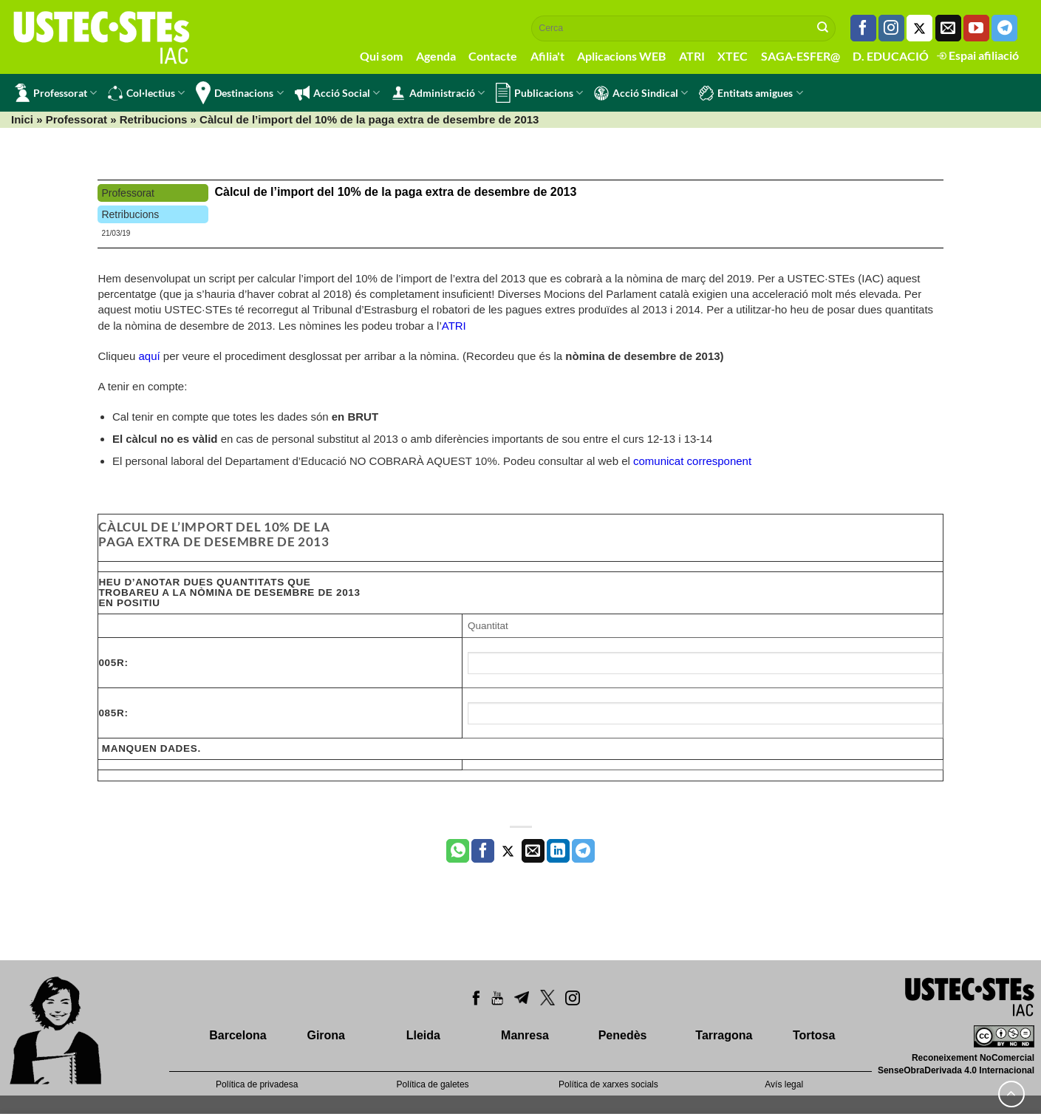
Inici (22, 119)
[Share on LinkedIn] (558, 851)
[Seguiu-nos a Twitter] (919, 28)
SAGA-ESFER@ (800, 56)
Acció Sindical (641, 93)
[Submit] (823, 28)
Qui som (381, 56)
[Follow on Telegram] (1004, 28)
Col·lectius (146, 93)
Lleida (423, 1035)
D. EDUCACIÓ (891, 56)
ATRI (692, 56)
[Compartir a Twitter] (507, 851)
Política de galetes (433, 1084)
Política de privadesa (257, 1084)
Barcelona (237, 1035)
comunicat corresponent (692, 461)
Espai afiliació (978, 55)
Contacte (492, 56)
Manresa (525, 1035)
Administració (438, 93)
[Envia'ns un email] (948, 28)
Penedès (622, 1035)
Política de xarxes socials (608, 1084)
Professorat (56, 93)
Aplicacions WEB (621, 56)
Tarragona (723, 1035)
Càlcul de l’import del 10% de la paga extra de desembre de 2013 (395, 192)
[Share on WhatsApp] (457, 851)
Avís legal (784, 1084)
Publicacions (539, 93)
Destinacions (239, 92)
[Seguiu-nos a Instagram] (891, 28)
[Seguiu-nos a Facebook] (863, 28)
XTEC (732, 56)
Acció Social (337, 93)
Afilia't (547, 56)
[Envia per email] (533, 851)
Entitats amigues (750, 93)
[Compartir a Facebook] (482, 851)
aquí (149, 356)
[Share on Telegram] (583, 851)
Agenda (436, 56)
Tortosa (814, 1035)
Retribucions (154, 119)
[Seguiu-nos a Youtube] (976, 28)
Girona (326, 1035)
